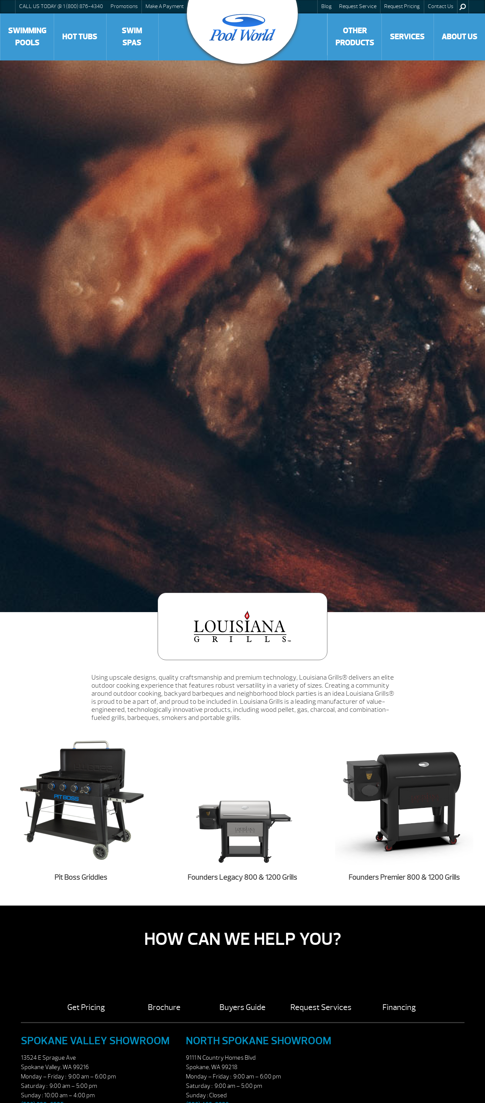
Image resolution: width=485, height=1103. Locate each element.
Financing (399, 1007)
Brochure (164, 1007)
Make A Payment (165, 6)
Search (462, 6)
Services (407, 37)
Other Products (354, 37)
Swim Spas (132, 37)
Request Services (321, 1007)
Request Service (357, 6)
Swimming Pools (27, 37)
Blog (326, 6)
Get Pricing (86, 1007)
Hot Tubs (79, 37)
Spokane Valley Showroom (95, 1041)
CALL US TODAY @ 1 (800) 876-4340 (61, 6)
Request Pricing (402, 6)
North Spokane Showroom (258, 1041)
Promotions (124, 6)
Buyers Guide (242, 1007)
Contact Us (440, 6)
